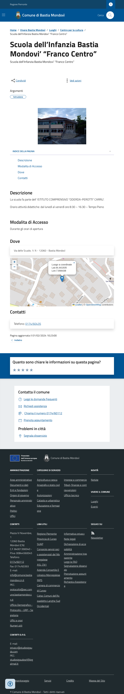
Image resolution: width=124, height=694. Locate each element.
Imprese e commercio (75, 480)
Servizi (47, 681)
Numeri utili (16, 625)
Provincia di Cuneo (47, 539)
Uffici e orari (16, 620)
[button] (62, 279)
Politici (13, 511)
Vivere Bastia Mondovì (32, 30)
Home (13, 30)
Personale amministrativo (21, 503)
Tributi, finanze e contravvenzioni (75, 487)
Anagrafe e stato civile (48, 487)
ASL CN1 (42, 565)
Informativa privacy (74, 534)
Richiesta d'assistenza (75, 584)
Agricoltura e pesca (47, 480)
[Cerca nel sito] (109, 15)
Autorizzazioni (44, 495)
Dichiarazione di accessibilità (75, 546)
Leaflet (77, 304)
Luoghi (53, 30)
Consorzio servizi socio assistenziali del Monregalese (48, 554)
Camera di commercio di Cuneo (48, 587)
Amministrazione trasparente (75, 556)
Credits (70, 681)
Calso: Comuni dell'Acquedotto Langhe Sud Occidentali (48, 601)
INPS (39, 580)
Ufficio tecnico (71, 495)
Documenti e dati (19, 485)
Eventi (94, 507)
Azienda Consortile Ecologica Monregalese (48, 572)
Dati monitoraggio (19, 681)
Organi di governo (19, 495)
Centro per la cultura (71, 30)
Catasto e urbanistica (48, 500)
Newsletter (97, 538)
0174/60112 (17, 562)
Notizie (94, 480)
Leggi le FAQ (70, 562)
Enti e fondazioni (19, 490)
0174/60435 (33, 324)
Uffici (12, 516)
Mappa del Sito (97, 681)
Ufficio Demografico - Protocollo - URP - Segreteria (21, 610)
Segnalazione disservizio (75, 568)
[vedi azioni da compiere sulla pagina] (73, 80)
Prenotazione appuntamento (75, 576)
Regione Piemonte (18, 4)
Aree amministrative (21, 480)
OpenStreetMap (93, 304)
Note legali (70, 539)
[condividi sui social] (18, 80)
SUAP (40, 544)
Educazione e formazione (48, 508)
